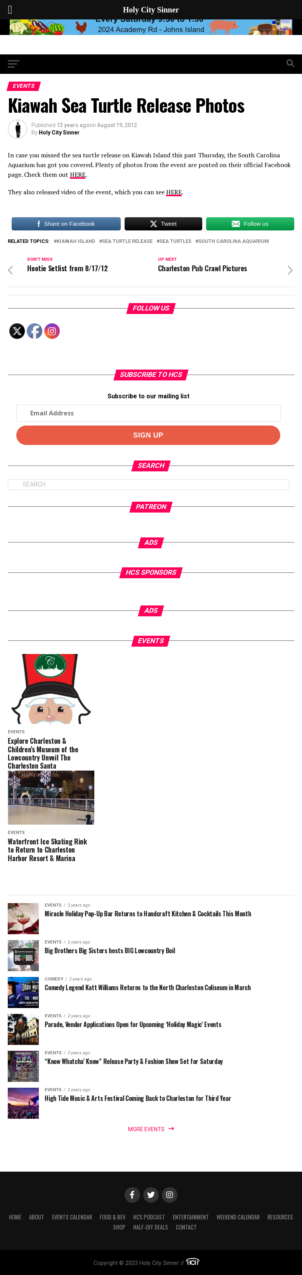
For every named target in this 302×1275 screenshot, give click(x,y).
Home (15, 1217)
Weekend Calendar (238, 1217)
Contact (186, 1227)
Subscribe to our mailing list (148, 396)
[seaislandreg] (151, 33)
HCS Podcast (149, 1217)
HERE (77, 174)
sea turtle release (127, 241)
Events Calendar (72, 1217)
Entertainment (191, 1217)
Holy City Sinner (59, 132)
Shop (119, 1227)
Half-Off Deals (150, 1227)
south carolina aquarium (233, 241)
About (36, 1217)
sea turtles (175, 241)
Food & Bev (112, 1217)
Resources (280, 1217)
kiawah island (76, 241)
